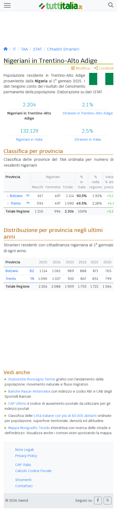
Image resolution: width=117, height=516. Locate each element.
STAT (37, 49)
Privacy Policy (26, 456)
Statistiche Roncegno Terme (31, 379)
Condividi (103, 68)
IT (14, 49)
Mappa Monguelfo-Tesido (29, 428)
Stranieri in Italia (88, 139)
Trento (15, 203)
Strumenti (23, 480)
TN (28, 203)
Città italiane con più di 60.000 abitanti (65, 415)
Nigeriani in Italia (29, 139)
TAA (24, 49)
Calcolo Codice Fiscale (33, 471)
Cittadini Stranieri (63, 49)
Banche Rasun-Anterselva (29, 391)
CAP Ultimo (17, 403)
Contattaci (23, 486)
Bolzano (16, 196)
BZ (28, 195)
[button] (109, 6)
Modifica (80, 68)
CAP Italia (23, 465)
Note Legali (24, 449)
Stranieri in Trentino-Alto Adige (88, 113)
